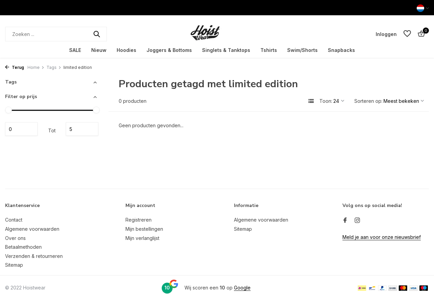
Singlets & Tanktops (226, 50)
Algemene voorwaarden (32, 229)
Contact (13, 220)
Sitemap (14, 265)
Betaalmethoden (23, 247)
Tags (53, 67)
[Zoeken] (56, 34)
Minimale (21, 129)
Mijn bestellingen (144, 229)
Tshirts (268, 50)
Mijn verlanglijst (142, 238)
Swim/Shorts (302, 50)
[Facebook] (345, 220)
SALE (75, 50)
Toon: (325, 101)
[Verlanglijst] (407, 34)
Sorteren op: (368, 101)
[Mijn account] (386, 34)
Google (242, 287)
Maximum (82, 129)
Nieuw (98, 50)
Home (35, 67)
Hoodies (126, 50)
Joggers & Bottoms (169, 50)
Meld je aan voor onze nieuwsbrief (381, 237)
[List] (311, 101)
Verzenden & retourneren (34, 256)
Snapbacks (341, 50)
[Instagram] (357, 220)
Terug (14, 67)
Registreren (138, 220)
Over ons (15, 238)
